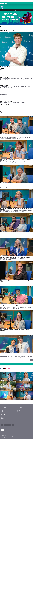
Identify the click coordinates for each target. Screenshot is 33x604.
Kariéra (18, 411)
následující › (31, 360)
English (15, 436)
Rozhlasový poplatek (20, 414)
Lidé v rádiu (19, 410)
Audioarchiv (11, 10)
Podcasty (2, 418)
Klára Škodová (4, 66)
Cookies (2, 436)
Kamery (22, 10)
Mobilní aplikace (3, 419)
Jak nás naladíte (19, 407)
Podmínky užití (11, 436)
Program (2, 10)
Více (26, 10)
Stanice (2, 410)
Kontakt (18, 412)
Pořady (6, 10)
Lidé (19, 10)
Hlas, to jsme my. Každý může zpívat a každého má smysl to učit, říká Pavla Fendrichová (16, 257)
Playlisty (15, 10)
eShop (2, 411)
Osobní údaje (6, 436)
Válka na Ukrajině (3, 407)
